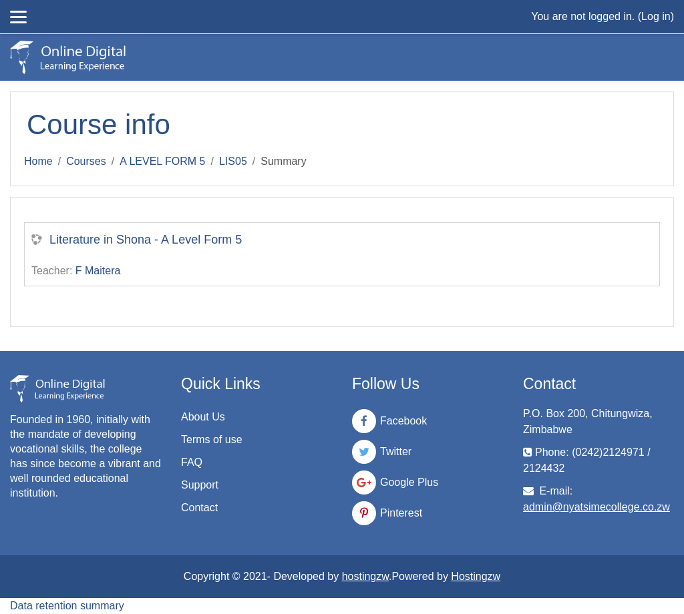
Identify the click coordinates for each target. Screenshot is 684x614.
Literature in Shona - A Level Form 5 (145, 239)
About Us (203, 416)
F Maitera (98, 270)
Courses (86, 161)
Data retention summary (67, 605)
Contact (199, 507)
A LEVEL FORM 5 (162, 161)
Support (199, 485)
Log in (656, 16)
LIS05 (233, 161)
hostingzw (365, 576)
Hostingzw (475, 576)
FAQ (191, 462)
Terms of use (211, 439)
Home (38, 161)
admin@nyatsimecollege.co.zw (596, 507)
